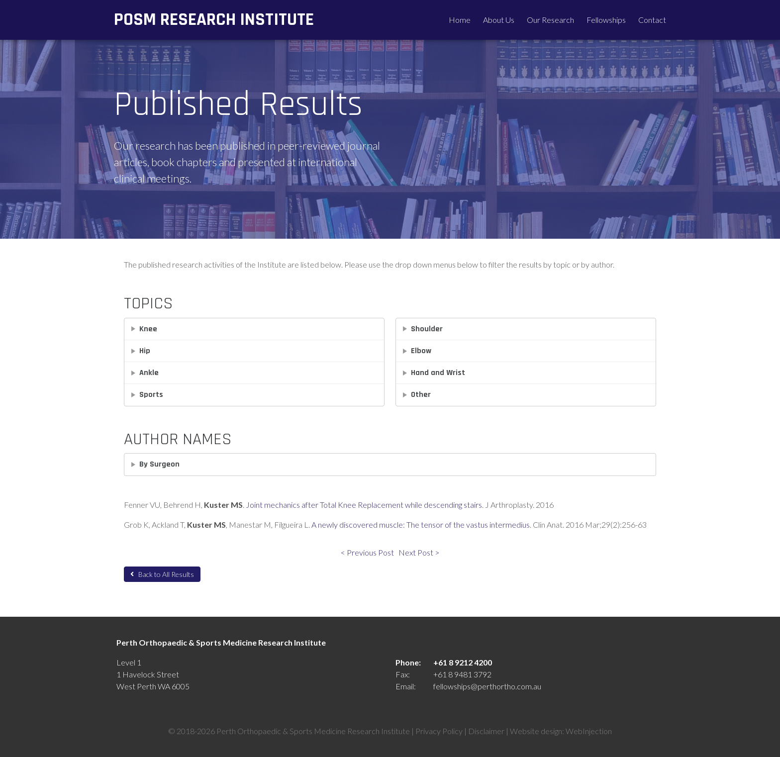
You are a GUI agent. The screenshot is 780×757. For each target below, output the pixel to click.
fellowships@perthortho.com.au (487, 686)
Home (460, 19)
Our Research (550, 19)
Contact (652, 19)
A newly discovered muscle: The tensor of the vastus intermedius (420, 524)
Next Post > (418, 552)
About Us (498, 19)
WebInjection (589, 731)
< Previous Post (367, 552)
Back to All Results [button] (162, 574)
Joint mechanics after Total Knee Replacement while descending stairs (364, 504)
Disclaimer (486, 731)
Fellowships (606, 19)
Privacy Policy (439, 731)
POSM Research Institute (214, 19)
